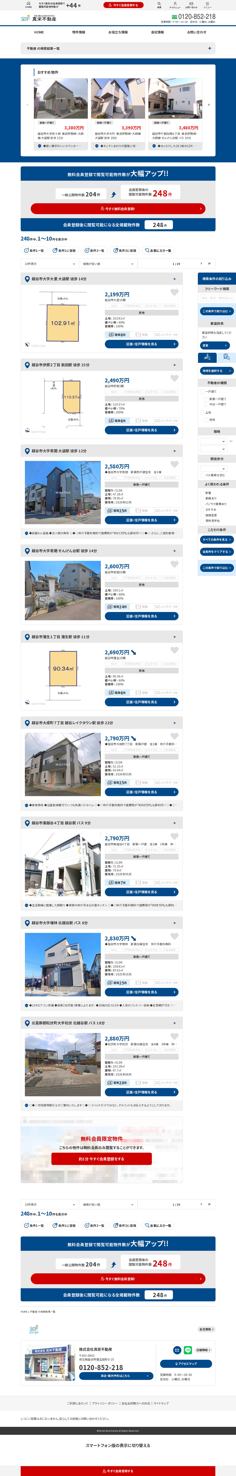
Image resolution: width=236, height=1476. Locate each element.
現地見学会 (210, 521)
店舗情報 (202, 1350)
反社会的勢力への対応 (136, 1403)
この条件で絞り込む (215, 311)
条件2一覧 (94, 250)
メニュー (207, 5)
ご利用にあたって (78, 1403)
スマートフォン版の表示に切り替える (118, 1445)
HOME (29, 5)
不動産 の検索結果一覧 (43, 48)
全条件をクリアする (215, 552)
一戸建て (208, 391)
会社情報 (157, 32)
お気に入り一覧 (158, 250)
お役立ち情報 (118, 32)
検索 (159, 5)
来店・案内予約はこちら (115, 1376)
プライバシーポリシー (105, 1403)
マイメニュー (175, 5)
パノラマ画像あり (213, 504)
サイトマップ (161, 1403)
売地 (209, 420)
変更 (205, 345)
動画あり (208, 498)
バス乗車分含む (212, 475)
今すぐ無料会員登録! (118, 208)
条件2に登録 (124, 250)
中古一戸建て (215, 404)
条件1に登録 (64, 250)
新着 (205, 493)
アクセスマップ (186, 1364)
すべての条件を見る (215, 539)
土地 (205, 412)
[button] (209, 103)
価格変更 (208, 515)
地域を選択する (212, 371)
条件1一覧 (34, 250)
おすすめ (208, 509)
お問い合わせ (191, 5)
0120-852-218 (101, 1367)
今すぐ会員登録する (123, 5)
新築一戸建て (215, 399)
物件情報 (78, 32)
